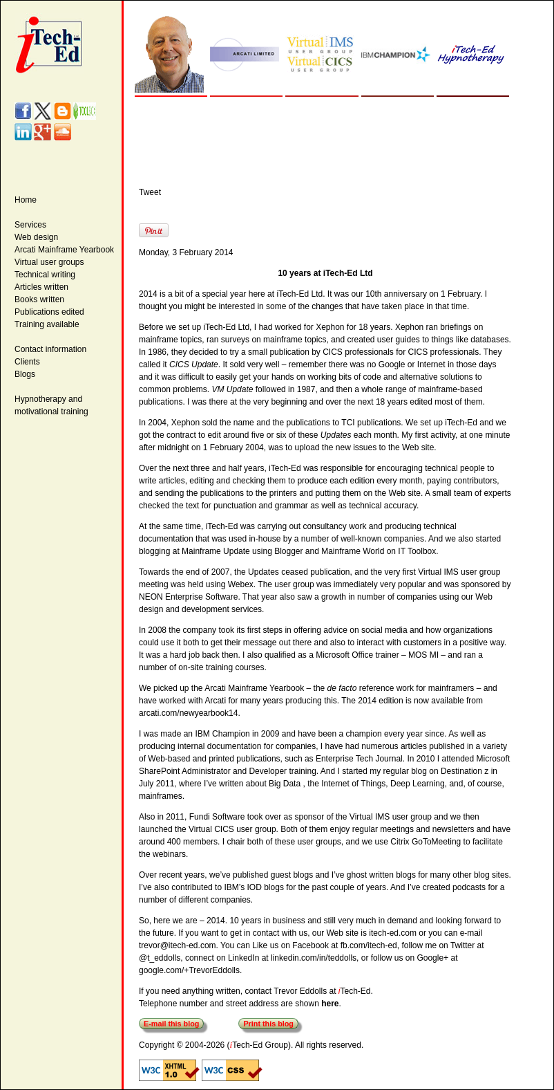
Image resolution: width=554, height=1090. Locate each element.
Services (30, 225)
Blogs (25, 374)
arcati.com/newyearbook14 (188, 713)
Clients (27, 362)
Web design (36, 237)
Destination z (464, 771)
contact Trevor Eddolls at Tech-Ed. (308, 991)
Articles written (41, 287)
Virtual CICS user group (232, 829)
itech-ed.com (393, 933)
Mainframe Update (216, 551)
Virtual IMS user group (391, 817)
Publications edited (49, 312)
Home (26, 200)
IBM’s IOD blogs (253, 887)
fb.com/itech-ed (369, 945)
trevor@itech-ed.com (177, 945)
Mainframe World (352, 551)
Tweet (150, 192)
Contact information (50, 349)
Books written (39, 299)
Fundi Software (217, 817)
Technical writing (45, 274)
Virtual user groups (49, 262)
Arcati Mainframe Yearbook (64, 250)
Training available (47, 324)
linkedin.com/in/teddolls (313, 958)
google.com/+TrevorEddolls (189, 970)
